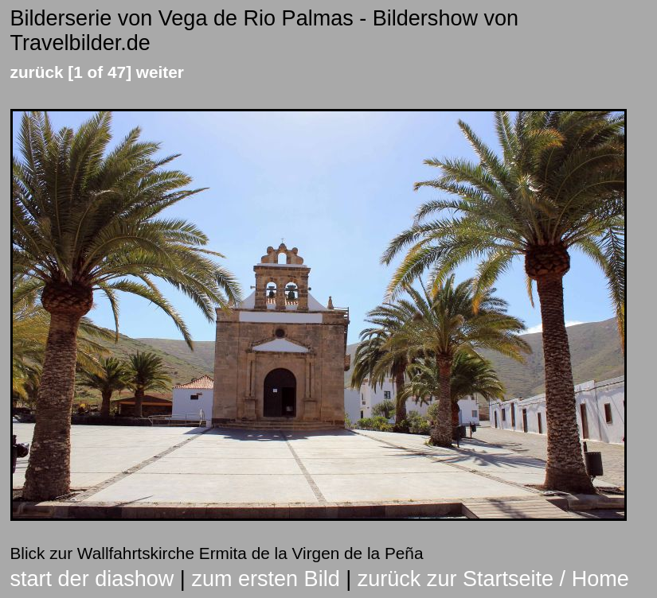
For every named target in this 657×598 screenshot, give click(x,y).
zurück (37, 72)
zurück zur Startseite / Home (493, 579)
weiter (160, 72)
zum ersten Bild (265, 579)
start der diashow (92, 579)
